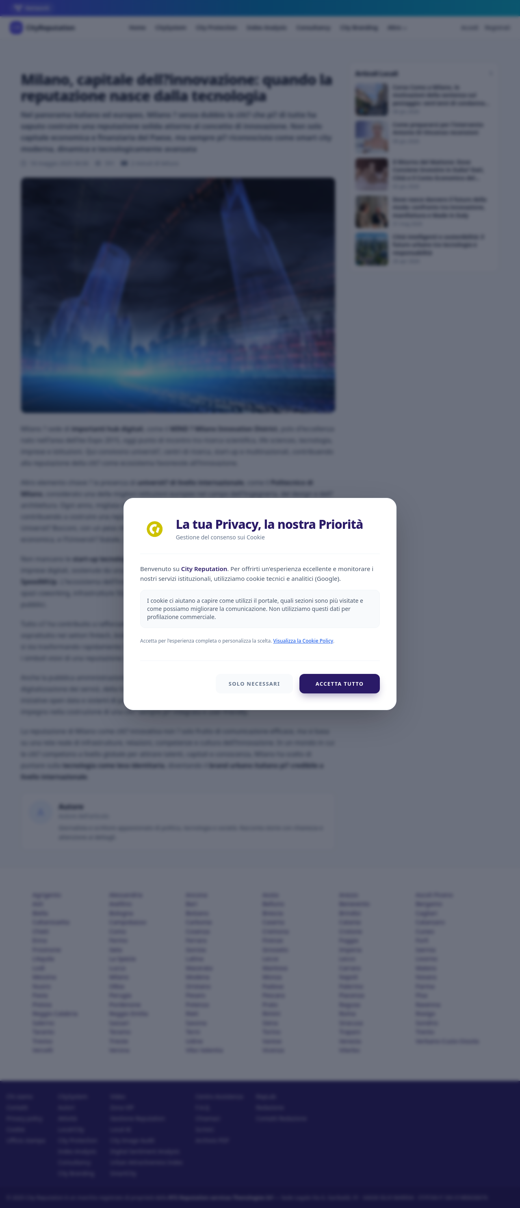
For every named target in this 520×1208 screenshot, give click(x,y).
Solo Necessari (254, 683)
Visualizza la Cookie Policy (303, 640)
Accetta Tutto (339, 683)
